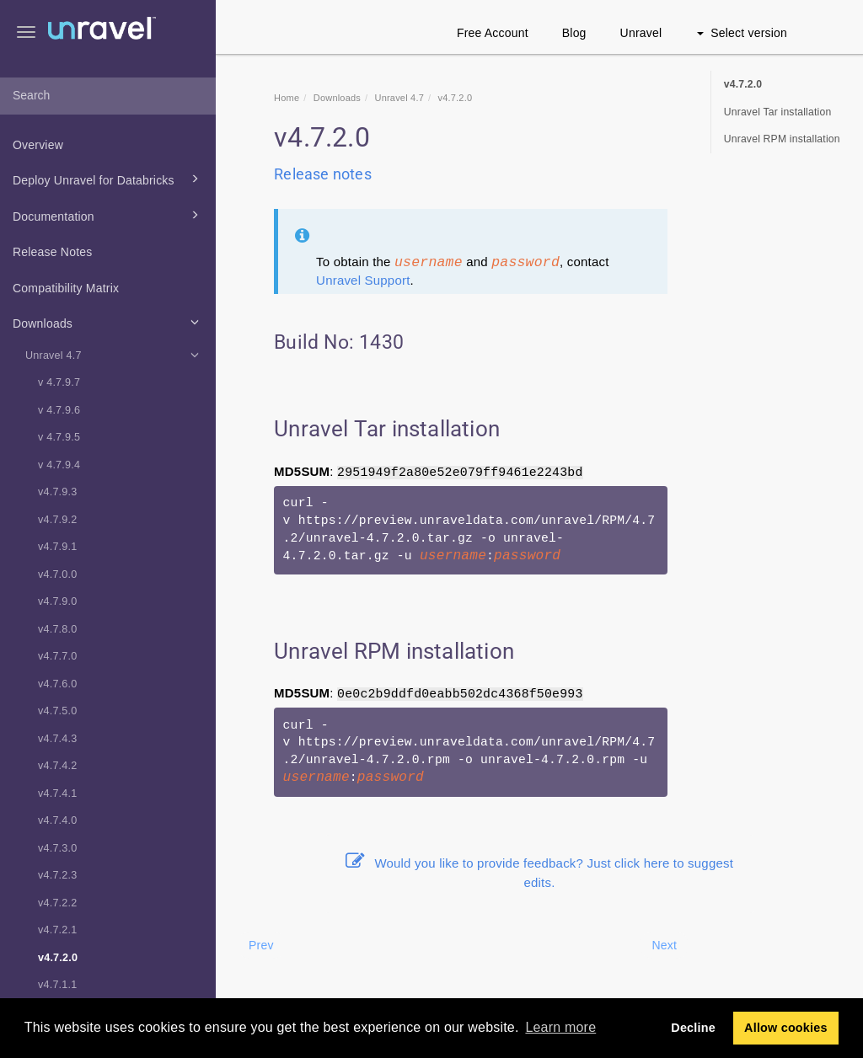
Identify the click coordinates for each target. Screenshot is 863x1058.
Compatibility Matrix (66, 288)
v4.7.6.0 (57, 684)
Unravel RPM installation (782, 139)
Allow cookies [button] (786, 1027)
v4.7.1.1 (57, 985)
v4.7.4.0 (57, 820)
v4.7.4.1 (57, 793)
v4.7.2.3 (57, 875)
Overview (38, 145)
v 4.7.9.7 (59, 382)
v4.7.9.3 (57, 492)
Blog (574, 33)
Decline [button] (693, 1027)
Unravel (641, 33)
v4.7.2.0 (58, 958)
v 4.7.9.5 (59, 437)
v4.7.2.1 (57, 930)
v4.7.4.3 (57, 739)
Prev (261, 945)
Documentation (108, 215)
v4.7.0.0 (57, 574)
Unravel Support (363, 280)
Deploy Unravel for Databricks (108, 178)
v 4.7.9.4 (59, 465)
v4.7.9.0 (57, 601)
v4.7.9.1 (57, 547)
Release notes (323, 174)
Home (286, 98)
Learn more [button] (560, 1027)
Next (664, 945)
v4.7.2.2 (57, 903)
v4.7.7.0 (57, 656)
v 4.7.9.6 (59, 410)
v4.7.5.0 (57, 711)
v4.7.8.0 (57, 629)
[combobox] (108, 96)
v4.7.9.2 (57, 520)
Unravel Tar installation (778, 112)
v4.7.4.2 (57, 766)
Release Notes (52, 252)
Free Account (492, 33)
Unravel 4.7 (114, 354)
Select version (742, 33)
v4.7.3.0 (57, 848)
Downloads (108, 322)
